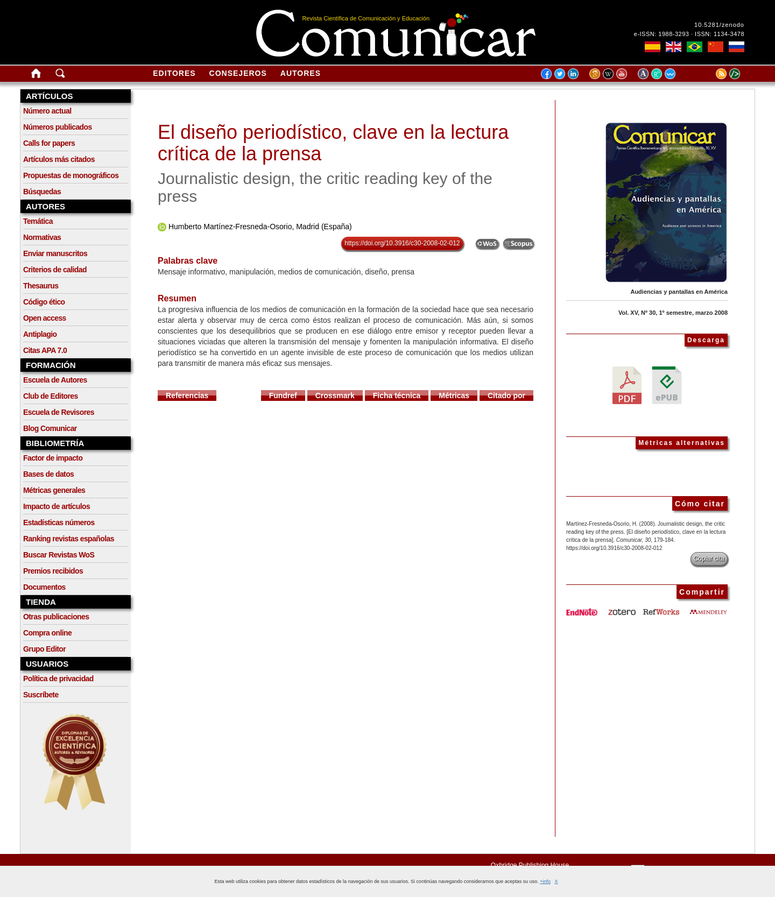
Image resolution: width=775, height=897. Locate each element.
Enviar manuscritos (55, 253)
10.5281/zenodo (719, 25)
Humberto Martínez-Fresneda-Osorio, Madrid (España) (260, 226)
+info (545, 881)
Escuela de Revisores (58, 412)
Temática (38, 221)
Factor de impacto (52, 458)
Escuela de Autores (55, 380)
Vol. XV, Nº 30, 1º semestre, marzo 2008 (673, 312)
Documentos (44, 587)
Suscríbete (41, 694)
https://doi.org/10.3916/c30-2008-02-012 (402, 243)
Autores (300, 73)
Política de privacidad (58, 678)
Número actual (47, 111)
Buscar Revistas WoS (58, 554)
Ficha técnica (397, 395)
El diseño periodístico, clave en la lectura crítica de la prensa (333, 143)
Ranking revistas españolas (68, 538)
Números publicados (57, 127)
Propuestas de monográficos (70, 175)
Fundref (283, 395)
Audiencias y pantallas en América (679, 291)
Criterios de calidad (55, 269)
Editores (174, 73)
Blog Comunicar (50, 428)
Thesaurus (40, 285)
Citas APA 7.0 (45, 350)
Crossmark (335, 395)
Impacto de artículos (56, 506)
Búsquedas (42, 191)
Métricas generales (54, 490)
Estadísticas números (59, 522)
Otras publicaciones (56, 616)
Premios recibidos (53, 571)
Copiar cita (709, 558)
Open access (44, 318)
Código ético (44, 302)
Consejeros (238, 73)
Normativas (42, 237)
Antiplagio (40, 334)
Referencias (187, 395)
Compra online (47, 632)
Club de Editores (50, 396)
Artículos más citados (59, 159)
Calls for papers (49, 143)
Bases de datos (48, 474)
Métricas (454, 395)
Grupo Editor (44, 649)
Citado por (506, 395)
